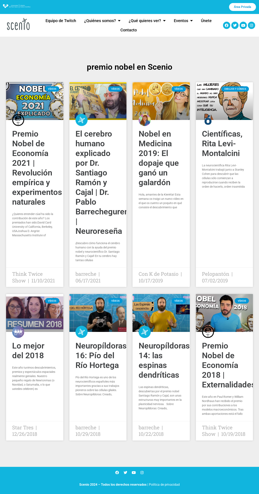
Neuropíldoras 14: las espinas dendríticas (164, 360)
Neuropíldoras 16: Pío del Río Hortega (101, 355)
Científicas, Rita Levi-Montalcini (222, 143)
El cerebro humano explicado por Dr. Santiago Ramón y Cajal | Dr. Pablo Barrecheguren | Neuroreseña (102, 182)
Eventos (183, 21)
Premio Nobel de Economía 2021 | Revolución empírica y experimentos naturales (37, 168)
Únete (206, 20)
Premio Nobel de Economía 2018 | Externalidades (229, 365)
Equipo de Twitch (61, 20)
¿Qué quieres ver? (147, 21)
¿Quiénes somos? (102, 21)
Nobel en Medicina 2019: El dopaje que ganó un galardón (159, 158)
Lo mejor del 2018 (28, 350)
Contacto (128, 30)
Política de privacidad (164, 485)
